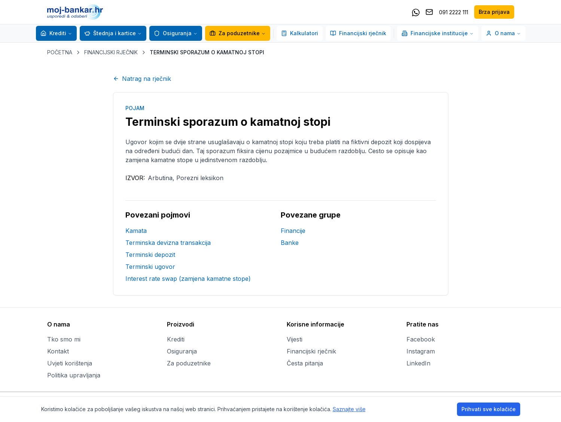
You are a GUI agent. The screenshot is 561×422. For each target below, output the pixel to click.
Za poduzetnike (238, 33)
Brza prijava (494, 12)
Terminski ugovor (150, 266)
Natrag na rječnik (142, 78)
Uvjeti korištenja (69, 363)
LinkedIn (418, 363)
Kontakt (58, 351)
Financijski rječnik (358, 33)
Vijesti (294, 339)
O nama (503, 33)
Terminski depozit (150, 254)
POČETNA (59, 52)
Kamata (136, 230)
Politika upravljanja (73, 375)
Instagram (420, 351)
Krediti (53, 33)
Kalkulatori (299, 33)
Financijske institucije (438, 33)
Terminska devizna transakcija (168, 242)
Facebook (420, 339)
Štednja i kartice (110, 33)
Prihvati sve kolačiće (488, 409)
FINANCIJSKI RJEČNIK (111, 52)
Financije (293, 230)
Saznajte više (349, 409)
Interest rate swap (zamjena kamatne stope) (188, 278)
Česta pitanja (305, 363)
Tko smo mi (63, 339)
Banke (290, 242)
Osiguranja (173, 33)
